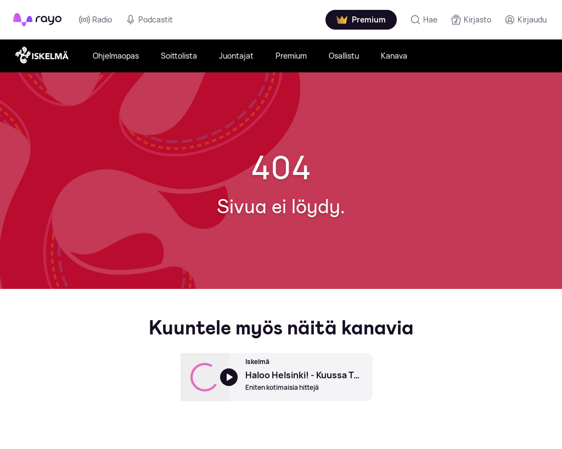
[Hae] (423, 19)
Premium (291, 55)
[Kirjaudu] (525, 19)
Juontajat (236, 55)
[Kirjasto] (471, 19)
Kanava (394, 55)
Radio (95, 19)
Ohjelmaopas (116, 55)
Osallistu (344, 55)
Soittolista (179, 55)
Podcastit (149, 19)
